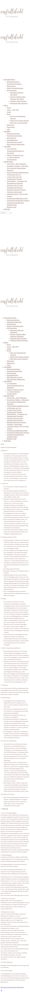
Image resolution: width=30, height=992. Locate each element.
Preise (9, 108)
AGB (8, 129)
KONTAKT (7, 209)
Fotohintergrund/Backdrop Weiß (17, 198)
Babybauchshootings (13, 133)
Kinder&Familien (12, 140)
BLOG (9, 114)
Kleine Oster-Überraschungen (19, 120)
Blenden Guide (11, 207)
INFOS (6, 105)
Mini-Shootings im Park (14, 142)
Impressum (10, 125)
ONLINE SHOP (8, 162)
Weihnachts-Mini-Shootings (19, 103)
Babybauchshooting (13, 82)
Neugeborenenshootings (14, 136)
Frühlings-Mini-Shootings (18, 101)
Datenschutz (11, 127)
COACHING (7, 146)
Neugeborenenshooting (14, 84)
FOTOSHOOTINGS (9, 79)
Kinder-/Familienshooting (15, 88)
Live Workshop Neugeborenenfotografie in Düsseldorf (15, 151)
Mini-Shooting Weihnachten (16, 144)
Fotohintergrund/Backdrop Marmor (18, 200)
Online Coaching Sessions (15, 155)
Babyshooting (11, 86)
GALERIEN (7, 131)
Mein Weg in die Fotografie (18, 123)
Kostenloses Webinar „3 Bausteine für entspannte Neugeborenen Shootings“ (17, 168)
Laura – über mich (13, 110)
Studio (9, 112)
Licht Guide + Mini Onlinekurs (16, 164)
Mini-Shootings (12, 90)
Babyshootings (11, 138)
